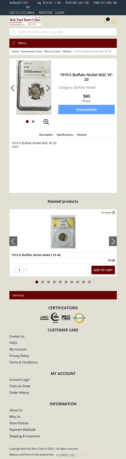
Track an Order (20, 386)
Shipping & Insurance (24, 436)
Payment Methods (22, 429)
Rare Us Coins (52, 51)
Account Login (19, 379)
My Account (17, 349)
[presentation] (13, 241)
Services (18, 295)
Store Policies (19, 423)
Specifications (65, 134)
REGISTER (45, 12)
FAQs (13, 343)
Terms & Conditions (23, 362)
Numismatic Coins (31, 51)
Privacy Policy (19, 356)
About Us (16, 410)
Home (15, 51)
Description (46, 134)
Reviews (82, 134)
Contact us (16, 336)
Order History (19, 392)
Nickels (67, 51)
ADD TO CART (103, 270)
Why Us (14, 416)
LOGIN (59, 12)
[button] (27, 121)
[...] (63, 32)
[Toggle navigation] (18, 43)
